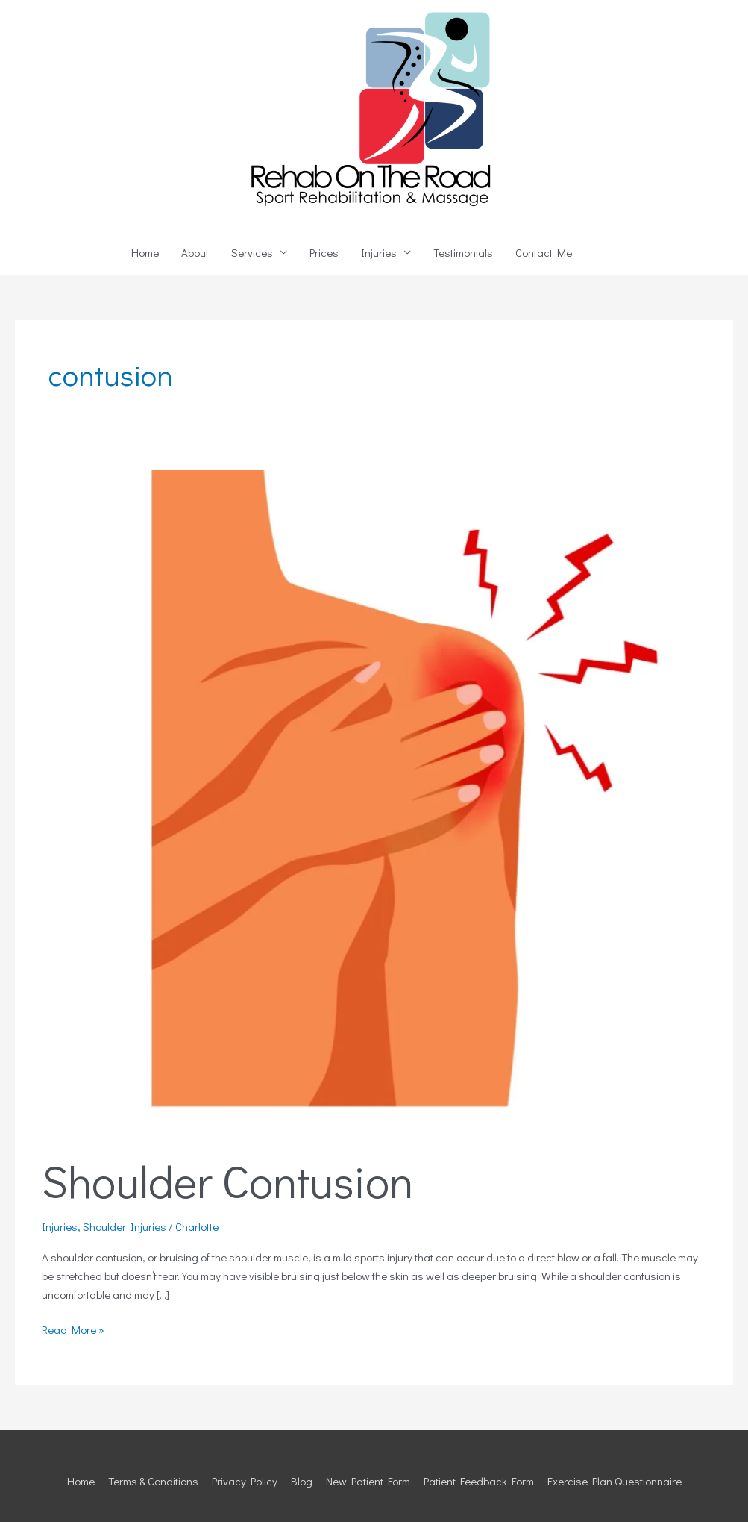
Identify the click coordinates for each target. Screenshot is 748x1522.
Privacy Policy (244, 1480)
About (195, 252)
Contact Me (543, 252)
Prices (324, 252)
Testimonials (463, 252)
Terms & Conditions (153, 1480)
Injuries (379, 252)
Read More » (73, 1328)
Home (145, 252)
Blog (301, 1480)
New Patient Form (368, 1480)
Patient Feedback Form (479, 1480)
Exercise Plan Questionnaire (614, 1480)
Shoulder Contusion (227, 1180)
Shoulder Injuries (124, 1226)
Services (252, 252)
